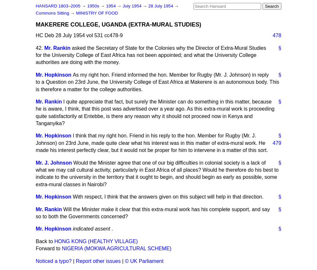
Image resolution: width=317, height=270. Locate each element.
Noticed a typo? (54, 261)
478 (277, 35)
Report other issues (98, 261)
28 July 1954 (161, 6)
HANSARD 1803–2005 (58, 6)
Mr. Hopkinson (53, 75)
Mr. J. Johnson (54, 163)
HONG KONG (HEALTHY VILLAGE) (96, 241)
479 (277, 143)
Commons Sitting (53, 13)
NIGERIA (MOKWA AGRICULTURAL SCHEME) (116, 248)
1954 (111, 6)
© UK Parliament (144, 261)
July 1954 (133, 6)
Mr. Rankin (57, 48)
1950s (93, 6)
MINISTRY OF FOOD (97, 13)
